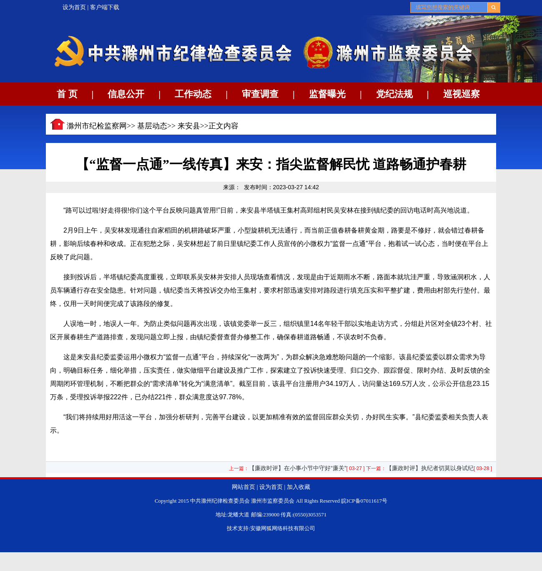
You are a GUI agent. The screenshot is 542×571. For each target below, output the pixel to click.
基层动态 (152, 126)
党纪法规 (394, 94)
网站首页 (243, 487)
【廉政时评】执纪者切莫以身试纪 (430, 468)
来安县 (189, 126)
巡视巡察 (461, 94)
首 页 (67, 94)
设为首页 (74, 7)
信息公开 (126, 94)
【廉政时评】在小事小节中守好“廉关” (297, 468)
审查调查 (260, 94)
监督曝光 (327, 94)
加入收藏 (298, 487)
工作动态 (193, 94)
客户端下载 (104, 7)
